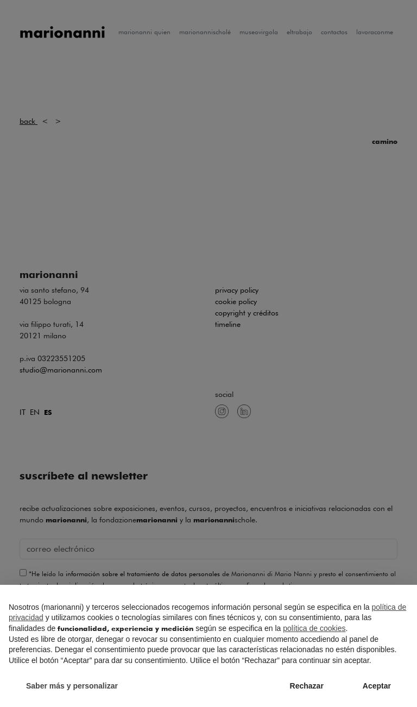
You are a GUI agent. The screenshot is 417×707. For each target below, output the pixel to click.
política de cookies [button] (314, 628)
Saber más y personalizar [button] (72, 685)
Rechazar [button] (307, 685)
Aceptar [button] (377, 685)
